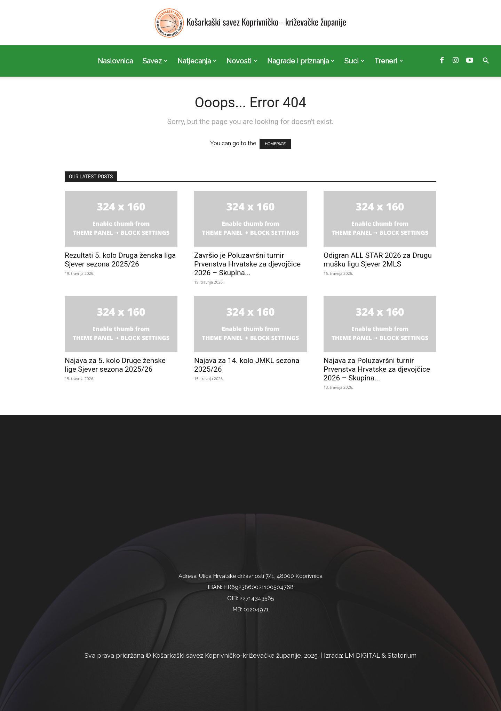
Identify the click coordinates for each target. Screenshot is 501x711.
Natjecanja (196, 61)
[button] (485, 61)
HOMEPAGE (275, 144)
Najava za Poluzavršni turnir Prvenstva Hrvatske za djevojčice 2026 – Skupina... (377, 369)
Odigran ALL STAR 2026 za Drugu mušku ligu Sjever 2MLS (378, 259)
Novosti (241, 61)
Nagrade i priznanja (300, 61)
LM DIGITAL (362, 655)
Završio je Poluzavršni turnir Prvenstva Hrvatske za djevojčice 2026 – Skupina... (247, 264)
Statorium (402, 655)
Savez (155, 61)
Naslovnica (115, 61)
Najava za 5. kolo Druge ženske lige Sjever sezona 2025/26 (115, 364)
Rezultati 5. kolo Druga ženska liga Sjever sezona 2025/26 (120, 259)
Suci (354, 61)
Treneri (388, 61)
